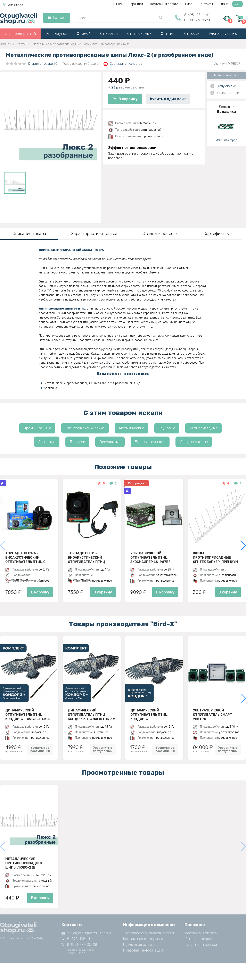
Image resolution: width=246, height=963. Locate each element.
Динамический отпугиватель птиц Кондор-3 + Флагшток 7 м (91, 714)
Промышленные (37, 428)
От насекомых (139, 33)
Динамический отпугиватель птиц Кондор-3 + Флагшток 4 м (27, 714)
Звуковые (166, 428)
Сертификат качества (123, 64)
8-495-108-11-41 (196, 15)
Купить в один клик (168, 99)
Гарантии (136, 4)
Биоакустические (150, 442)
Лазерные (46, 442)
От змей (84, 33)
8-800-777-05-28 (197, 20)
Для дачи (77, 442)
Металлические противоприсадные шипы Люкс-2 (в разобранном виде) (24, 863)
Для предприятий (20, 33)
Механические (131, 428)
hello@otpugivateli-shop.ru (86, 933)
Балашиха (13, 4)
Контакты (206, 4)
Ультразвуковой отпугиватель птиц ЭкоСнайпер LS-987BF (150, 557)
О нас (117, 4)
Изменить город (226, 140)
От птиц (168, 33)
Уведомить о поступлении (40, 749)
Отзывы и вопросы (160, 233)
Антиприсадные (203, 428)
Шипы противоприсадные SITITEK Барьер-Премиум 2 (215, 557)
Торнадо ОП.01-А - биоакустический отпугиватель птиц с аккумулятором (25, 557)
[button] (243, 545)
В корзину (125, 99)
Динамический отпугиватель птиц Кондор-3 (148, 714)
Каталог (56, 18)
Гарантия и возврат (201, 944)
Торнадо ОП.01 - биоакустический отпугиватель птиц (86, 557)
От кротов (109, 33)
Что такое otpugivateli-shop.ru (149, 933)
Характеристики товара (94, 233)
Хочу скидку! (226, 86)
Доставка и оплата (200, 933)
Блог (188, 4)
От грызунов (56, 33)
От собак (191, 33)
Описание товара (29, 233)
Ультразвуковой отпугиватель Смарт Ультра (212, 714)
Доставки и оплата (164, 4)
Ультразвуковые (223, 33)
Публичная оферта (139, 944)
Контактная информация (144, 939)
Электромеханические (85, 428)
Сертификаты (216, 233)
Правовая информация (143, 950)
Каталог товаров (198, 939)
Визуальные (110, 442)
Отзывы (231, 4)
